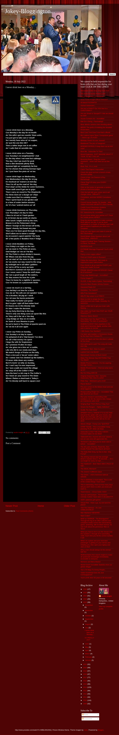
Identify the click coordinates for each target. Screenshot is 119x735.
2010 (85, 700)
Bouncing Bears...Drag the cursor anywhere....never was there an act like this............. (95, 161)
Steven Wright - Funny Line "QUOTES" (95, 424)
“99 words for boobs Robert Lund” (93, 94)
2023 (85, 599)
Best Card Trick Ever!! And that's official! (95, 132)
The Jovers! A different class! (91, 472)
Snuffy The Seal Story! (89, 410)
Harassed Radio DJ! (88, 287)
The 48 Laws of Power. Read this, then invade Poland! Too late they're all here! (95, 448)
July (87, 628)
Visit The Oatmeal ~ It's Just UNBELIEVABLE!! (91, 509)
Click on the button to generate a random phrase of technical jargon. (96, 188)
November (89, 610)
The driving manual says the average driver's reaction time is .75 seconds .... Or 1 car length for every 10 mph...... (97, 459)
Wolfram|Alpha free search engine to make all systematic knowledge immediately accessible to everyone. (96, 557)
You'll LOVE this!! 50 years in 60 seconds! (96, 578)
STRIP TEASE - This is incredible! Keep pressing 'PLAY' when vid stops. (95, 428)
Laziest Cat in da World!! (90, 352)
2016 (85, 681)
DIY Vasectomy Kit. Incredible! (92, 212)
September (89, 619)
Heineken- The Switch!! (89, 290)
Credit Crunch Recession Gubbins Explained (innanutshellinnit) (93, 208)
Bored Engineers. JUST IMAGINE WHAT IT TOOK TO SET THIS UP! (97, 155)
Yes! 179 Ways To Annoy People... (93, 570)
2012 (85, 694)
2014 (85, 687)
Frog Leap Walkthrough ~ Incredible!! (94, 275)
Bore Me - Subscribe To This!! (92, 151)
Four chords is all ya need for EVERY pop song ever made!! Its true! (96, 266)
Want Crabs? (85, 516)
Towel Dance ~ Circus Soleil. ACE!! (94, 492)
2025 (85, 592)
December (89, 605)
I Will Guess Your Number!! (91, 331)
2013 (85, 691)
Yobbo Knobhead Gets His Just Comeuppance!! (92, 574)
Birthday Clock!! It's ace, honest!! (93, 140)
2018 (85, 674)
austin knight (106, 596)
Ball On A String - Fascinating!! (92, 121)
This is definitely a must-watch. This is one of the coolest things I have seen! (96, 481)
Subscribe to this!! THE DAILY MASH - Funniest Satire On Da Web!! (95, 433)
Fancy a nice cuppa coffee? (91, 254)
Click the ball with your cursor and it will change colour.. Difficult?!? (95, 193)
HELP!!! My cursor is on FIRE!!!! (92, 296)
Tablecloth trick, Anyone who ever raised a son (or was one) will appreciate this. (96, 438)
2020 (85, 668)
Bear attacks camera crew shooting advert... (97, 124)
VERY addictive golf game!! (91, 500)
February (88, 657)
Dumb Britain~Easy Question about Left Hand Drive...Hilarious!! (95, 237)
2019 (85, 671)
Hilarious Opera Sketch (89, 316)
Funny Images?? (87, 278)
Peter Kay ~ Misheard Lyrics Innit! (93, 381)
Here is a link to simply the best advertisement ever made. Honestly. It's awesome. (95, 301)
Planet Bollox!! (86, 384)
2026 (85, 589)
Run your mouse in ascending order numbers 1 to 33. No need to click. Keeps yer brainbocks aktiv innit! (96, 399)
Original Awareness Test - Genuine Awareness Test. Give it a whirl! (93, 377)
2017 (85, 677)
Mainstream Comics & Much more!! (94, 355)
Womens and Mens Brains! (91, 562)
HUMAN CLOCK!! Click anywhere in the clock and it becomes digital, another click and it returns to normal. (96, 326)
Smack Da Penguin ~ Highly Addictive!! (95, 407)
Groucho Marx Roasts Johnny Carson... (95, 284)
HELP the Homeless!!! (89, 293)
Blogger (101, 730)
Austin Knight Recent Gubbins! (92, 97)
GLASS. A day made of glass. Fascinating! (96, 281)
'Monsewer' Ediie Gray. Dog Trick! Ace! (95, 91)
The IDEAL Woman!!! (88, 469)
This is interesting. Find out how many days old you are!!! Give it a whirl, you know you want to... (97, 487)
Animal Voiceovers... (88, 105)
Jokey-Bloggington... (30, 11)
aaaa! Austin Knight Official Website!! (94, 99)
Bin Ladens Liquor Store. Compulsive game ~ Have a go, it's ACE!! (97, 136)
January (88, 660)
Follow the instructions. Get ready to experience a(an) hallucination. (94, 261)
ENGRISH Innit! (86, 246)
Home (41, 506)
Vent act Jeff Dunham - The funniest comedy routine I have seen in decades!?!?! (97, 496)
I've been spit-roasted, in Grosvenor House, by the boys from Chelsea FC (97, 335)
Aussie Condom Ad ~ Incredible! (92, 119)
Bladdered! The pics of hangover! (93, 143)
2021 (85, 664)
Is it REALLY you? (89, 639)
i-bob (86, 730)
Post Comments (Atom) (24, 511)
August (88, 624)
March (87, 654)
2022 (85, 602)
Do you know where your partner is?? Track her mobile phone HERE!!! (97, 216)
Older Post (69, 506)
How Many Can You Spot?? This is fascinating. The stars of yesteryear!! (94, 320)
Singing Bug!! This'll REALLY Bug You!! (95, 404)
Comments (87, 719)
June (87, 644)
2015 (85, 684)
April (87, 650)
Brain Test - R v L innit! (89, 166)
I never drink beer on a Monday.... (89, 632)
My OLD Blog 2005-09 (89, 373)
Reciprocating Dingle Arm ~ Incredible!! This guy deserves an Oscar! (97, 393)
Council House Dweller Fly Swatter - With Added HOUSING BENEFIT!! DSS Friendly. (97, 203)
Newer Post (12, 506)
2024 (85, 596)
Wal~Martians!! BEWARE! (90, 513)
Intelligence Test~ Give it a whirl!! (93, 349)
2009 (85, 704)
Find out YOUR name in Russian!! (93, 257)
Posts (85, 715)
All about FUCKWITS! (89, 102)
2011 (85, 697)
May (87, 647)
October (88, 616)
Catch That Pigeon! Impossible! (92, 169)
